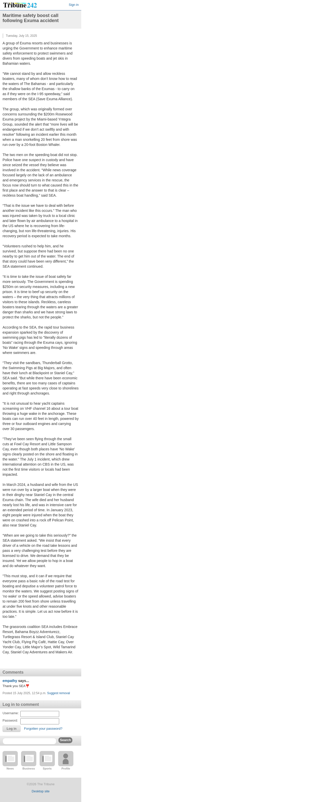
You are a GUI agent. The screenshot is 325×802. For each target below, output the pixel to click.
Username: (11, 713)
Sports (47, 768)
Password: (10, 720)
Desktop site (41, 791)
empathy (10, 681)
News (10, 768)
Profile (65, 768)
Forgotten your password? (43, 728)
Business (29, 768)
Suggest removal (58, 693)
